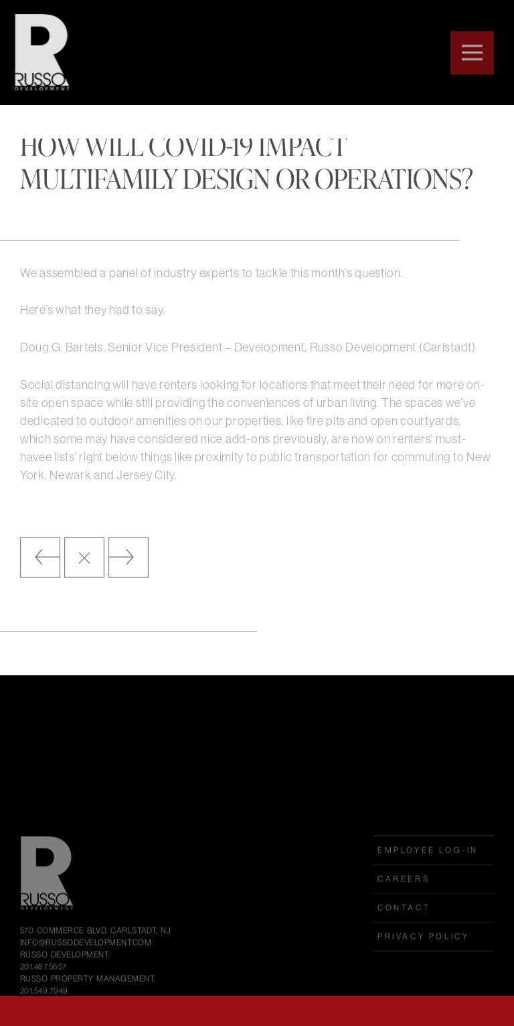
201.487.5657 (43, 996)
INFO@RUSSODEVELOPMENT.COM (85, 971)
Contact (403, 937)
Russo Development (38, 52)
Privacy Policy (423, 965)
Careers (403, 908)
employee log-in (428, 879)
